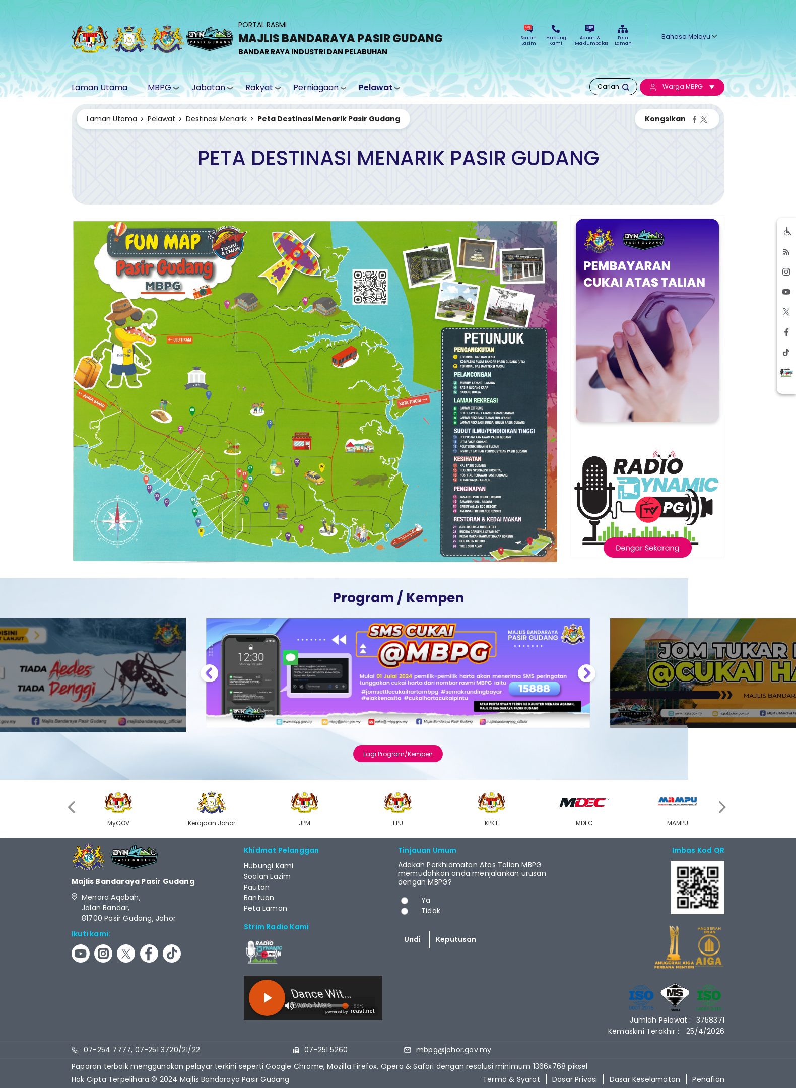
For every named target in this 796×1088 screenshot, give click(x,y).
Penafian (708, 1079)
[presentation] (72, 807)
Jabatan (208, 87)
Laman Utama (99, 87)
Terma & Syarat (511, 1079)
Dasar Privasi (575, 1079)
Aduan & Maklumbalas (590, 35)
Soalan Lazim (529, 35)
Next (586, 674)
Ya (425, 900)
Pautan (257, 887)
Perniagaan (316, 87)
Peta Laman (623, 35)
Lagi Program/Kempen (398, 754)
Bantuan (259, 898)
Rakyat (259, 87)
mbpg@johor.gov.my (453, 1050)
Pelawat (375, 87)
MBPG (159, 87)
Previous (209, 674)
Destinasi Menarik (216, 119)
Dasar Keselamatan (645, 1079)
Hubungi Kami (555, 35)
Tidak (430, 911)
